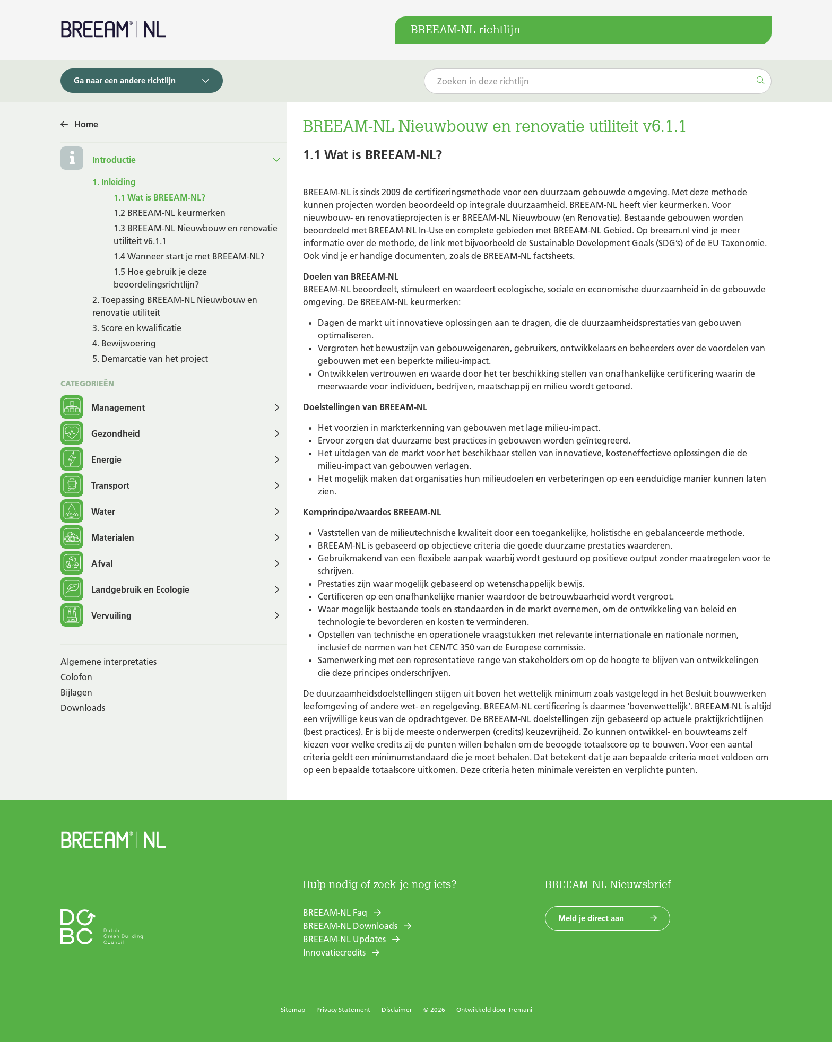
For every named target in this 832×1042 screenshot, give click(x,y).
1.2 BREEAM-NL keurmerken (170, 212)
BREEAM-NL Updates (344, 939)
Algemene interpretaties (108, 661)
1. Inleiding (114, 182)
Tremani (520, 1009)
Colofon (76, 677)
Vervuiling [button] (96, 616)
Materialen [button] (97, 538)
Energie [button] (91, 460)
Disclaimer (397, 1009)
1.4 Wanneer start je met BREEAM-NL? (189, 256)
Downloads (82, 707)
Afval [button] (86, 564)
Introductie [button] (114, 159)
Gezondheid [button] (100, 434)
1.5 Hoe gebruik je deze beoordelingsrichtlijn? (160, 278)
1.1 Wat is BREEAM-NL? (159, 197)
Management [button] (102, 408)
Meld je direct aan (591, 918)
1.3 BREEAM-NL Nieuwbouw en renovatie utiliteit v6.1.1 (196, 234)
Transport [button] (94, 486)
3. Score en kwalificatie (136, 328)
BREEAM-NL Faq (335, 912)
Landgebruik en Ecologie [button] (124, 590)
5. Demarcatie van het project (150, 358)
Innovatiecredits (334, 952)
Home (86, 124)
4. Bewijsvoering (124, 343)
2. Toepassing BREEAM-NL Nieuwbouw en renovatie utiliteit (174, 306)
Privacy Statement (343, 1009)
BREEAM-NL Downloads (350, 926)
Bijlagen (76, 692)
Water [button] (87, 512)
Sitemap (293, 1009)
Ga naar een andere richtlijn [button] (125, 80)
